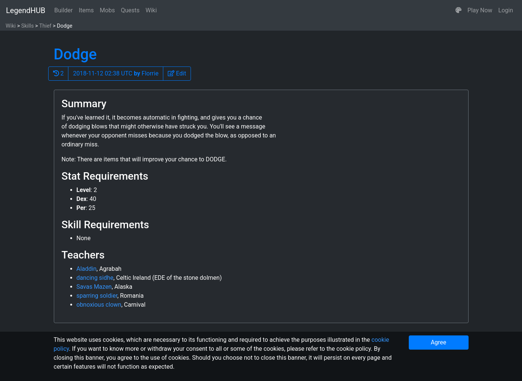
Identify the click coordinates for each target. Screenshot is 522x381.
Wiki (151, 10)
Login (505, 10)
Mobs (107, 10)
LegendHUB (25, 10)
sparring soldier (97, 295)
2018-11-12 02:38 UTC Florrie (115, 73)
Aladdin (87, 268)
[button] (458, 10)
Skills (27, 26)
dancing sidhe (95, 277)
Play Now (479, 10)
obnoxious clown (99, 304)
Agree (439, 342)
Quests (130, 10)
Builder (63, 10)
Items (86, 10)
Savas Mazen (94, 286)
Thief (45, 26)
